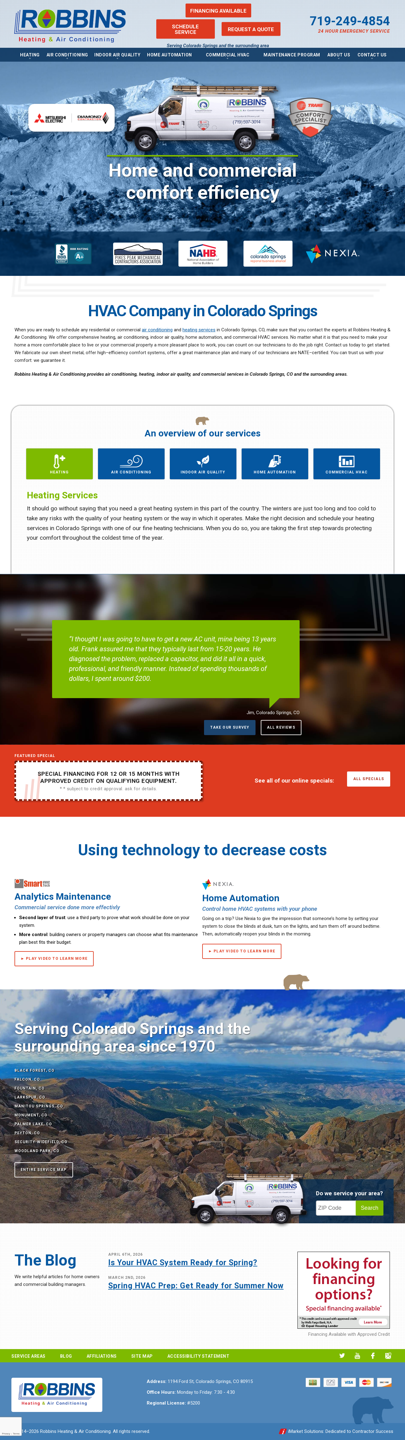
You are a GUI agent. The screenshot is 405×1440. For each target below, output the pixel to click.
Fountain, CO (29, 1088)
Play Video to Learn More (57, 958)
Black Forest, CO (34, 1070)
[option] (202, 138)
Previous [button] (25, 522)
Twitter (342, 1355)
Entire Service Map (44, 1170)
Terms (16, 1433)
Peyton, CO (27, 1133)
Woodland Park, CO (36, 1151)
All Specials (368, 779)
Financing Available (218, 10)
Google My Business (388, 1355)
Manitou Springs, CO (38, 1106)
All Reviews (281, 727)
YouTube (357, 1355)
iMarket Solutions (305, 1431)
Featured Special (34, 756)
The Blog (45, 1260)
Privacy (6, 1433)
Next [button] (379, 522)
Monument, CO (30, 1115)
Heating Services (62, 495)
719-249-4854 (350, 21)
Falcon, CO (27, 1079)
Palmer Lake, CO (33, 1124)
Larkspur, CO (29, 1097)
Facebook (372, 1355)
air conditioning (157, 330)
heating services (198, 330)
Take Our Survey (229, 727)
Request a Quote (251, 29)
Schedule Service (185, 29)
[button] (59, 463)
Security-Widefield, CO (41, 1142)
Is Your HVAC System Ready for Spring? (182, 1262)
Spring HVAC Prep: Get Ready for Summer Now (196, 1285)
